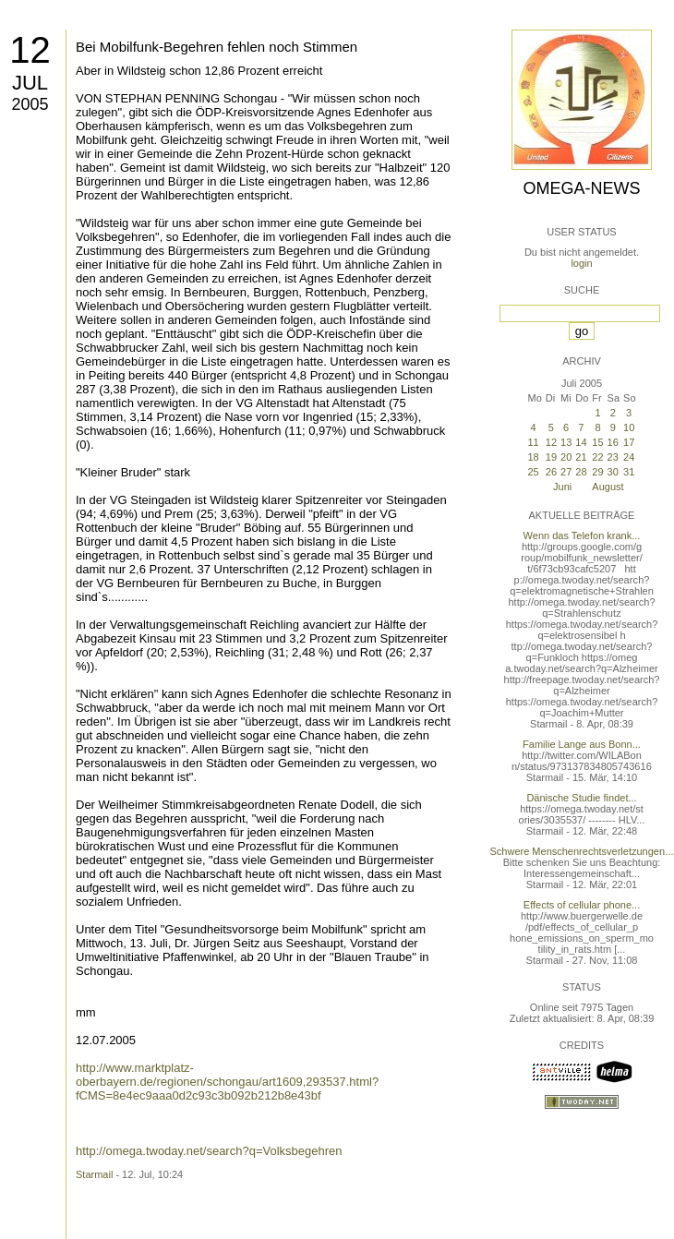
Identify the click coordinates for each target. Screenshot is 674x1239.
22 (597, 457)
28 (580, 471)
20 (566, 457)
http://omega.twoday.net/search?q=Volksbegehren (209, 1151)
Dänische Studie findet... (581, 797)
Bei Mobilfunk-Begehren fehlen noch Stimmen (216, 46)
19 (551, 457)
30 (613, 471)
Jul (30, 82)
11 (532, 442)
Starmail (94, 1174)
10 (628, 427)
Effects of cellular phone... (582, 904)
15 (597, 442)
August (607, 486)
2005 (29, 104)
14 (580, 442)
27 (566, 471)
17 (628, 442)
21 (580, 457)
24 (628, 457)
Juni (562, 486)
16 (613, 442)
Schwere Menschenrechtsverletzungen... (582, 851)
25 (532, 471)
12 (30, 50)
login (581, 263)
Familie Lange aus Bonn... (582, 744)
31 (628, 471)
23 (613, 457)
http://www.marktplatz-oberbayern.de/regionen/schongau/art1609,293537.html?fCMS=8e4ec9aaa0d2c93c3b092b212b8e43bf (227, 1081)
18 (532, 457)
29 (597, 471)
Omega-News (581, 188)
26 (551, 471)
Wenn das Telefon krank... (582, 535)
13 (566, 442)
